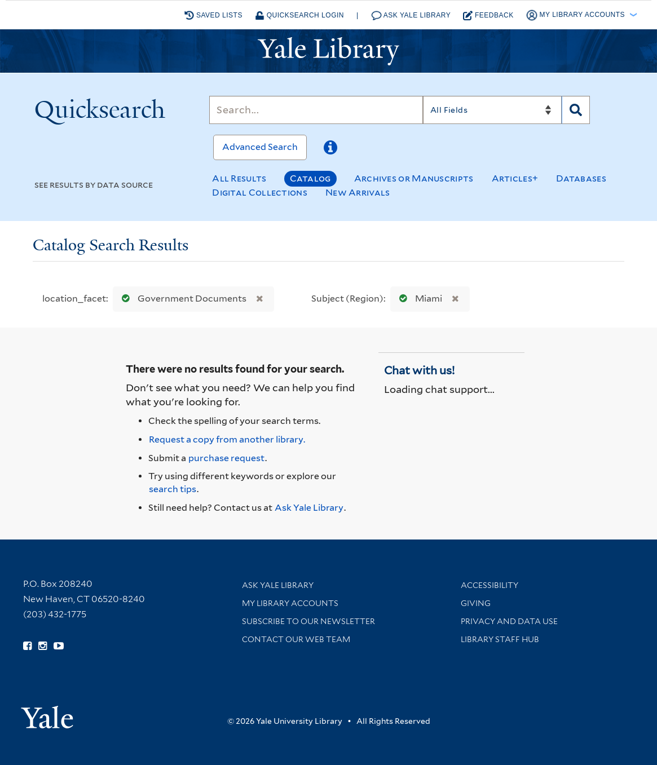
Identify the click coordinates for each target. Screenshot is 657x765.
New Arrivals (357, 192)
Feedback (488, 15)
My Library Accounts (290, 603)
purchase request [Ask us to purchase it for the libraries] (226, 458)
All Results (239, 178)
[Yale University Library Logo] (328, 51)
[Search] (315, 110)
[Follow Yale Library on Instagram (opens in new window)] (42, 646)
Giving (476, 603)
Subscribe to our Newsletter (308, 621)
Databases (581, 178)
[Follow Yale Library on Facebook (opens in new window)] (27, 646)
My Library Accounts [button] (576, 15)
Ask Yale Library (411, 15)
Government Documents (181, 298)
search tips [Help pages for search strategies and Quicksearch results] (172, 489)
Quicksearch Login (299, 15)
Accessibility (489, 585)
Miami (418, 298)
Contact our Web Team (296, 639)
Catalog (310, 178)
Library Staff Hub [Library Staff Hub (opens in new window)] (500, 639)
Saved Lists (213, 15)
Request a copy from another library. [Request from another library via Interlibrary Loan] (227, 439)
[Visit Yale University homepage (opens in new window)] (47, 713)
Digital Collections (259, 192)
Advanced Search (260, 146)
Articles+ (515, 178)
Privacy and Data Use (509, 621)
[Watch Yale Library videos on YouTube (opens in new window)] (59, 646)
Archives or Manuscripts (414, 178)
